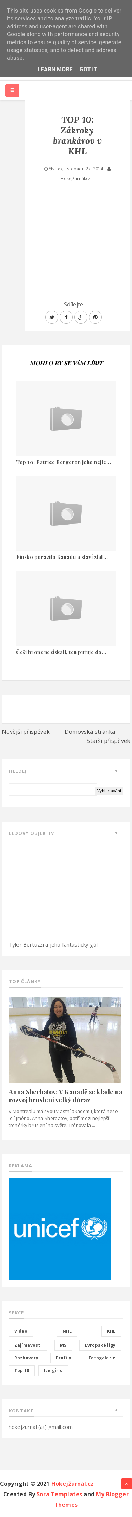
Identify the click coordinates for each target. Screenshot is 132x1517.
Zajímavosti (28, 1345)
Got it (88, 69)
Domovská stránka (90, 732)
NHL (67, 1331)
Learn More (55, 69)
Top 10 (21, 1370)
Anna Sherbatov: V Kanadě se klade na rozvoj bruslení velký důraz (66, 1096)
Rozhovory (26, 1358)
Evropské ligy (100, 1345)
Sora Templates (59, 1494)
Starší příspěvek (108, 741)
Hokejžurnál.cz (72, 1484)
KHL (111, 1331)
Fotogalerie (102, 1358)
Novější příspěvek (26, 732)
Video (20, 1331)
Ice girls (53, 1370)
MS (63, 1345)
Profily (63, 1358)
